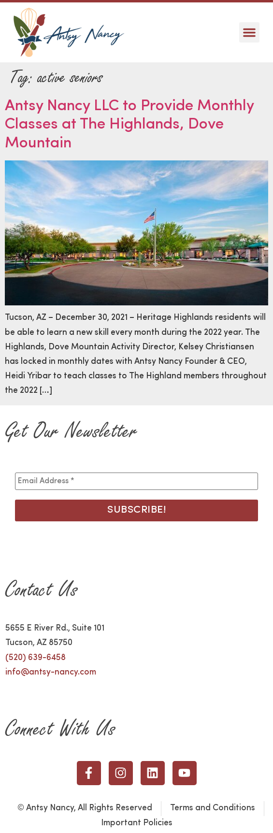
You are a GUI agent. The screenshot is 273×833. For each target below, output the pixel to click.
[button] (249, 32)
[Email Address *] (136, 481)
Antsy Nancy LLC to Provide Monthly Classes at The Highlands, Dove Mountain (129, 125)
